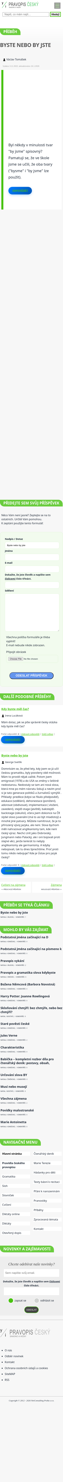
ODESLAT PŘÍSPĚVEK (31, 675)
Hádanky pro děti (44, 1172)
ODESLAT (31, 1310)
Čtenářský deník (44, 1154)
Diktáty (6, 1223)
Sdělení (9, 590)
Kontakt (39, 1229)
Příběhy (38, 1210)
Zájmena (56, 885)
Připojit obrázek (16, 652)
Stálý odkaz (47, 733)
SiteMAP (10, 1374)
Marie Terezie (42, 1163)
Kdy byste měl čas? (15, 709)
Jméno (9, 550)
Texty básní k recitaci (47, 1182)
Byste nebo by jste (14, 755)
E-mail (8, 562)
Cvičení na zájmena (13, 885)
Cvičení (6, 1205)
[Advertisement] (31, 101)
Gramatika (8, 1176)
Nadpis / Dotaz (14, 539)
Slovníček (8, 1195)
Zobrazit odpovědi (30, 733)
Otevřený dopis (11, 1233)
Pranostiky (40, 1201)
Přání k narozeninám (47, 1191)
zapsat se (20, 1300)
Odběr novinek (14, 1356)
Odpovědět (20, 190)
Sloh (5, 1186)
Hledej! (55, 14)
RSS (7, 1380)
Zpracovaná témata (46, 1219)
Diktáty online (11, 1214)
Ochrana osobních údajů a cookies (26, 1368)
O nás (8, 1350)
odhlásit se (47, 1300)
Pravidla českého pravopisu (13, 1165)
